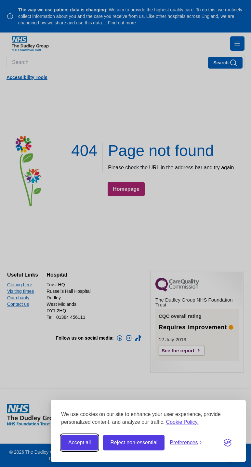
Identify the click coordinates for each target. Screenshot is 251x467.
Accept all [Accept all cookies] (79, 442)
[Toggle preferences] (186, 442)
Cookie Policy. (182, 422)
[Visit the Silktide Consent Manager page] (227, 442)
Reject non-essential (133, 442)
